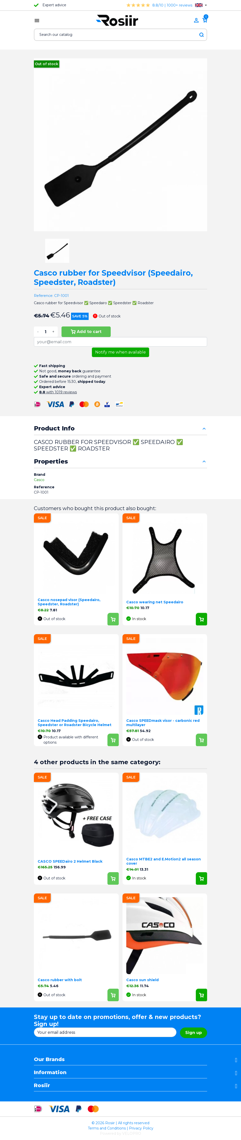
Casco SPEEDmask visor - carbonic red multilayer (163, 722)
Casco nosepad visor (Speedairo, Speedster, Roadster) (69, 602)
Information (50, 1072)
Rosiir (42, 1085)
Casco (39, 480)
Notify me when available (120, 352)
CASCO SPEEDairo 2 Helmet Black (70, 861)
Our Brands (49, 1059)
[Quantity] (45, 331)
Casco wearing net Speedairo (154, 602)
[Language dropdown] (201, 5)
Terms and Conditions (107, 1128)
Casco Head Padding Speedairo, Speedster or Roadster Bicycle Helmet (74, 722)
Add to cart (86, 331)
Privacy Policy (141, 1128)
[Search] (120, 35)
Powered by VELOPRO (120, 1133)
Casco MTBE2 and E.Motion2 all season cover (163, 861)
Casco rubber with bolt (60, 980)
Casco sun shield (142, 980)
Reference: (43, 295)
